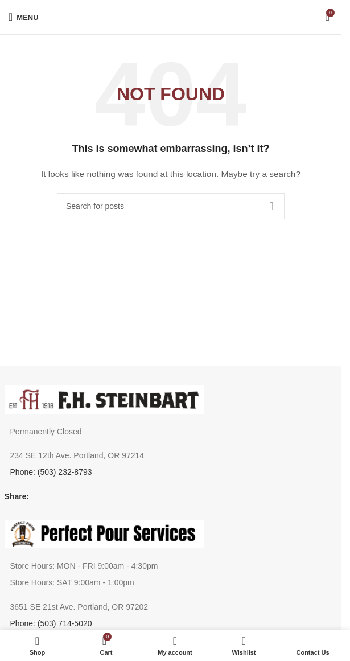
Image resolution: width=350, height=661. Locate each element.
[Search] (171, 206)
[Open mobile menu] (23, 17)
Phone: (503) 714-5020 (51, 623)
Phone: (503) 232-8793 (51, 472)
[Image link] (104, 398)
